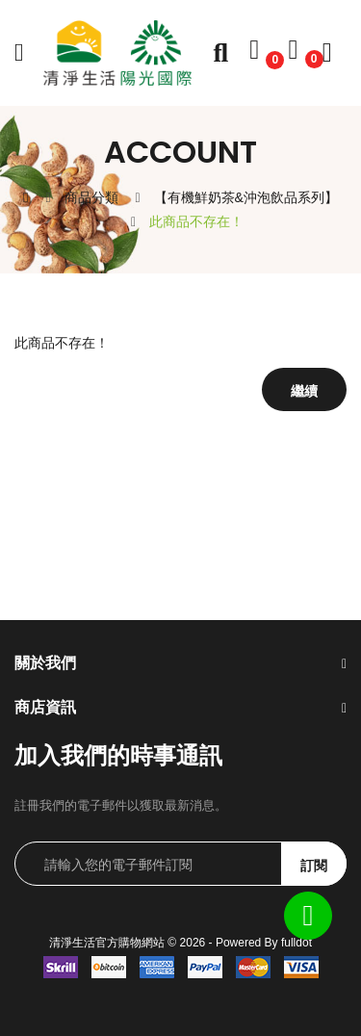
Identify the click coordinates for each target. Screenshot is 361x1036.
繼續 (304, 391)
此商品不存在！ (196, 221)
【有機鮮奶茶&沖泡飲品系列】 (246, 197)
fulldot (296, 942)
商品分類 (91, 197)
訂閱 (313, 865)
